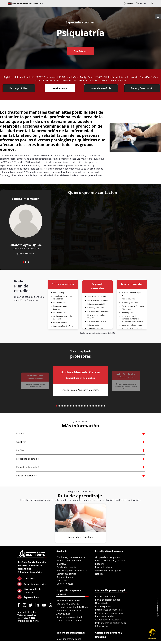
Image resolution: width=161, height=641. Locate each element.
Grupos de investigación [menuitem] (107, 557)
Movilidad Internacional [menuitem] (68, 638)
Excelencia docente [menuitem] (66, 567)
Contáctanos (80, 51)
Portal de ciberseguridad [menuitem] (107, 599)
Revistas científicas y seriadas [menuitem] (110, 560)
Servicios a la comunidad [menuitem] (69, 617)
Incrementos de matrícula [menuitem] (108, 609)
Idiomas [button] (129, 3)
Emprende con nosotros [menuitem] (68, 610)
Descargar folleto (18, 88)
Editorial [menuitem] (99, 563)
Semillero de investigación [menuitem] (108, 570)
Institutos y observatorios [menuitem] (69, 560)
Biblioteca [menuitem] (61, 563)
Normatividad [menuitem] (102, 603)
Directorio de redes (26, 612)
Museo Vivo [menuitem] (62, 580)
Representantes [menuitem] (64, 577)
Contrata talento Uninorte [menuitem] (69, 620)
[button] (152, 3)
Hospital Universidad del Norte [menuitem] (72, 607)
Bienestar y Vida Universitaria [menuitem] (71, 570)
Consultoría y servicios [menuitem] (67, 603)
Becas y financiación (142, 88)
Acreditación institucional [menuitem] (108, 619)
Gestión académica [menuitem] (66, 573)
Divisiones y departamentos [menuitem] (70, 557)
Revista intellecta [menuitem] (103, 567)
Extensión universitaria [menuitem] (68, 600)
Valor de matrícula (101, 88)
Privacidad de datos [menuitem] (105, 596)
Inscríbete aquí (60, 88)
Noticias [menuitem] (99, 573)
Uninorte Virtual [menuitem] (64, 583)
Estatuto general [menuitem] (103, 606)
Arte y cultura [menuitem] (63, 613)
